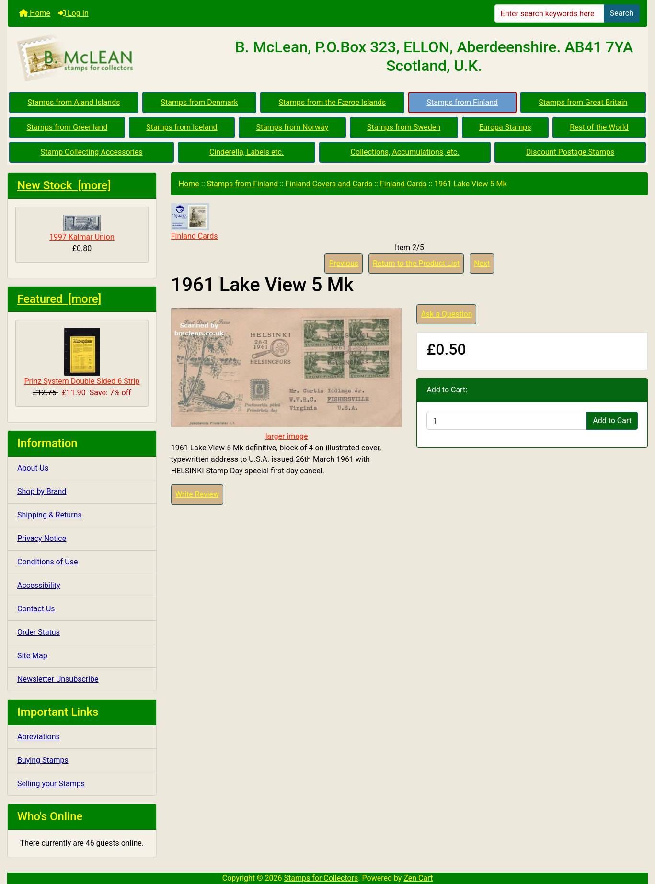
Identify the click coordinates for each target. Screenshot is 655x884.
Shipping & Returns (49, 514)
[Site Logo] (114, 58)
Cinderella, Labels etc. (246, 152)
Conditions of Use (47, 561)
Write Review (197, 494)
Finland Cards (403, 183)
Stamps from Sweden (403, 127)
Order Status (38, 632)
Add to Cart (612, 420)
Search (621, 13)
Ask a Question (446, 314)
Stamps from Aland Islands (74, 102)
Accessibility (38, 585)
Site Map (32, 655)
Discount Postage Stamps (570, 152)
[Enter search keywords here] (549, 13)
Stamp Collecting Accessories (92, 152)
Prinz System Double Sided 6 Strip (81, 357)
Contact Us (36, 608)
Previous (343, 263)
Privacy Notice (41, 538)
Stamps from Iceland (181, 127)
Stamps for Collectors (321, 878)
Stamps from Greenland (66, 127)
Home (34, 13)
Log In (73, 13)
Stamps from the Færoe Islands (332, 102)
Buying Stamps (43, 760)
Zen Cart (418, 878)
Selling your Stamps (51, 783)
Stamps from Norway (292, 127)
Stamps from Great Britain (583, 102)
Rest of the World (599, 127)
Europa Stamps (505, 127)
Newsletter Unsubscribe (58, 679)
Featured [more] (59, 299)
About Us (32, 467)
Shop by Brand (41, 491)
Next (482, 263)
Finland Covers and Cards (329, 183)
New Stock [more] (64, 185)
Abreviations (38, 736)
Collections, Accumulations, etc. (405, 152)
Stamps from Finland (462, 102)
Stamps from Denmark (199, 102)
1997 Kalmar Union (82, 228)
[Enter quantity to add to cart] (506, 421)
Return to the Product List (416, 263)
